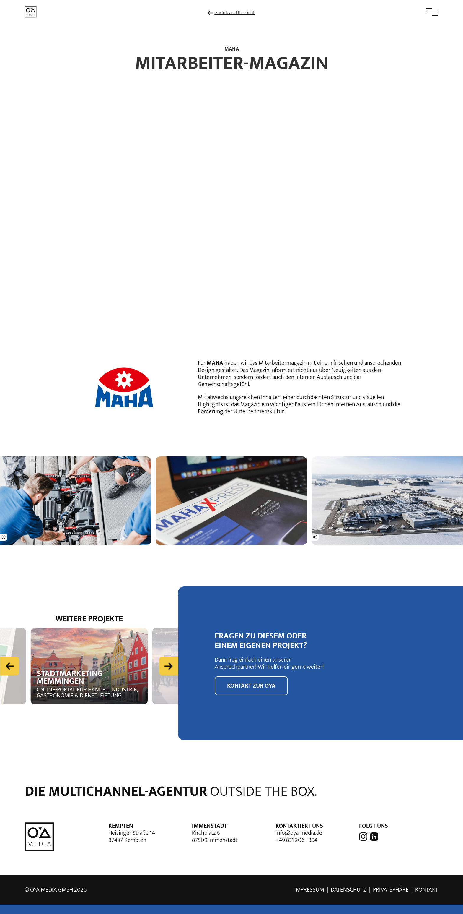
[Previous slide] (9, 666)
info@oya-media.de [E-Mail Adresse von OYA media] (298, 833)
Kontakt (426, 890)
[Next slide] (168, 666)
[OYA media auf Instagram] (364, 836)
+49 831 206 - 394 (296, 840)
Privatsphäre (391, 890)
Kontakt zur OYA (251, 686)
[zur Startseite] (31, 11)
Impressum (309, 890)
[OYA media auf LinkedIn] (373, 836)
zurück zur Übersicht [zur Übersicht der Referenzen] (231, 13)
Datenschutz (348, 890)
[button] (419, 12)
